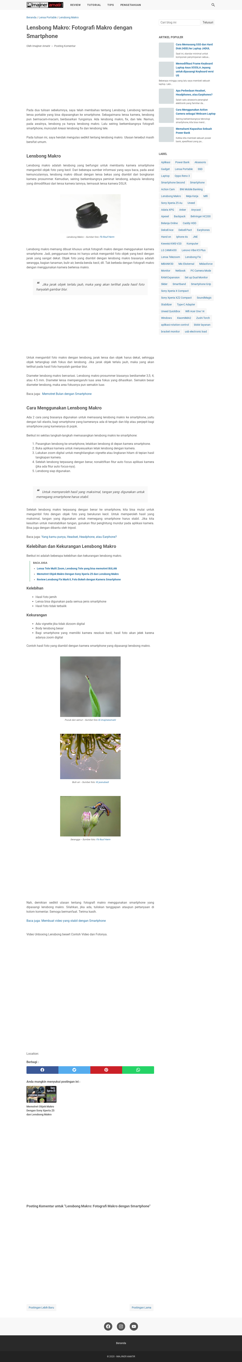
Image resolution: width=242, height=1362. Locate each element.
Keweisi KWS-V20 (171, 243)
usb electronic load (196, 331)
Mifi (205, 196)
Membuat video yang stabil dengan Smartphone (73, 920)
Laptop (165, 175)
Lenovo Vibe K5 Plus (194, 250)
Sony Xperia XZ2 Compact (176, 297)
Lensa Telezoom (170, 257)
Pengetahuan (130, 4)
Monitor (165, 270)
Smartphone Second (173, 182)
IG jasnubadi (102, 782)
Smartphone (197, 182)
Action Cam (168, 189)
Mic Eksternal (186, 263)
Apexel (165, 216)
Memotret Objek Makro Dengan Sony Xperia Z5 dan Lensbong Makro (78, 573)
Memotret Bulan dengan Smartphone (66, 394)
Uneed (191, 202)
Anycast (196, 209)
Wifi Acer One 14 (194, 311)
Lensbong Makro (171, 196)
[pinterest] (106, 1070)
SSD (200, 169)
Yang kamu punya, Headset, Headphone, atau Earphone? (79, 537)
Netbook (180, 270)
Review (75, 4)
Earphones (203, 229)
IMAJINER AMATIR (125, 1356)
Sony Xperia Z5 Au (171, 202)
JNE (195, 236)
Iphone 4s (182, 236)
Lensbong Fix (193, 257)
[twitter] (74, 1070)
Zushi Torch (203, 317)
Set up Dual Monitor (196, 277)
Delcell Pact (185, 229)
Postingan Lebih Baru (41, 1307)
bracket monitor (170, 331)
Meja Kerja (192, 196)
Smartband (179, 284)
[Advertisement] (90, 79)
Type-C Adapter (186, 304)
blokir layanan (202, 324)
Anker (182, 209)
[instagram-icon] (121, 1326)
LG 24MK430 (169, 250)
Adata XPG (167, 209)
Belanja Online (169, 223)
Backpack (179, 216)
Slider (164, 284)
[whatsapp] (138, 1070)
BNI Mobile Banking (191, 189)
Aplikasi (165, 162)
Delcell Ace (167, 229)
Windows (166, 317)
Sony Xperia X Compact (175, 290)
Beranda (121, 1343)
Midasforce (206, 263)
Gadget (165, 169)
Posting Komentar (65, 45)
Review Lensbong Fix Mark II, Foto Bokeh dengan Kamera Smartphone (79, 579)
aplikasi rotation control (175, 324)
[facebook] (42, 1070)
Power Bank (182, 162)
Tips (110, 4)
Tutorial (94, 4)
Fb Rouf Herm (107, 236)
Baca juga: (33, 920)
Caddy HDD (189, 223)
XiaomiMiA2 (184, 317)
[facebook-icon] (108, 1326)
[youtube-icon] (134, 1326)
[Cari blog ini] (213, 5)
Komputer (192, 243)
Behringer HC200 (201, 216)
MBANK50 (167, 263)
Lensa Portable (184, 169)
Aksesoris (200, 162)
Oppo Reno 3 (182, 175)
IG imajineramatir (107, 720)
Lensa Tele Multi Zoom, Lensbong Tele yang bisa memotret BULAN (77, 568)
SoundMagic (204, 297)
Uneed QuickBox (170, 311)
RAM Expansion (170, 277)
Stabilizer (166, 304)
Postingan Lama (141, 1307)
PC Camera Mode (201, 270)
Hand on (166, 236)
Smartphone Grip (201, 284)
